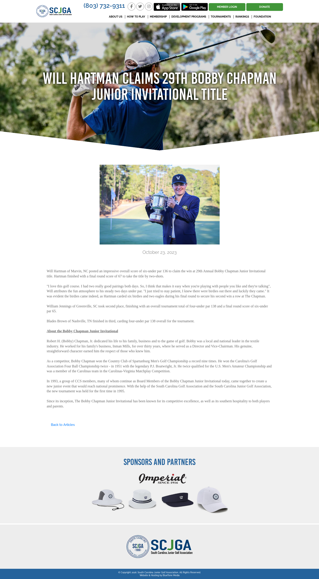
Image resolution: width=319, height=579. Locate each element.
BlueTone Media (171, 575)
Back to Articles (61, 425)
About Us (115, 16)
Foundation (262, 16)
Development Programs (188, 16)
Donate (264, 6)
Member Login (227, 6)
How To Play (136, 16)
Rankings (242, 16)
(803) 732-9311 (104, 5)
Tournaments (221, 16)
